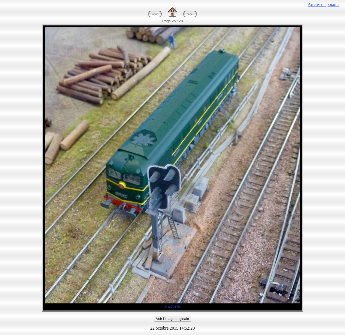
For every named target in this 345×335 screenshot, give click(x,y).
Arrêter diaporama (324, 4)
